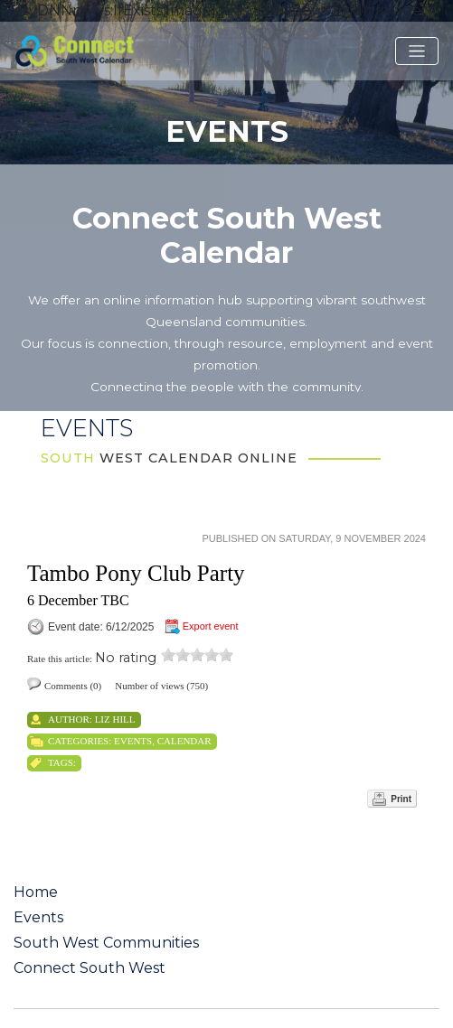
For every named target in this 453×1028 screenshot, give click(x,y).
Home (36, 892)
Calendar (184, 740)
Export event (211, 626)
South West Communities (106, 943)
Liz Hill (115, 719)
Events (133, 740)
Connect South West (89, 968)
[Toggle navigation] (417, 51)
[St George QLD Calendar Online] (98, 50)
